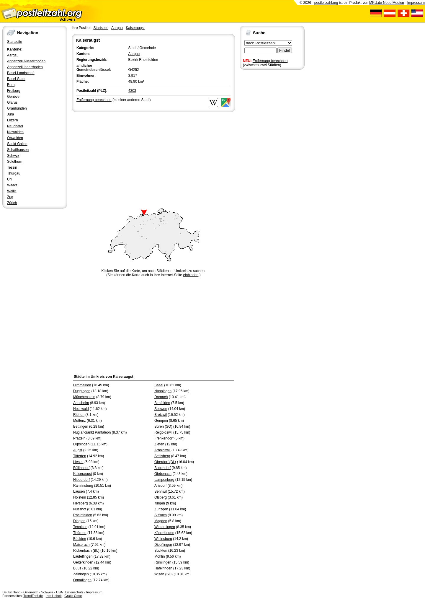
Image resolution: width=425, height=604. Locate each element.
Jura (10, 114)
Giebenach (162, 474)
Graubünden (17, 108)
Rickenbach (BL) (86, 550)
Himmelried (82, 385)
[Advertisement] (153, 157)
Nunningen (162, 391)
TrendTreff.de (33, 596)
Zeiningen (81, 574)
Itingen (159, 503)
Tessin (12, 167)
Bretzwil (160, 415)
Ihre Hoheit (54, 596)
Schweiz (47, 592)
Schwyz (13, 156)
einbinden (190, 275)
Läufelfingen (82, 556)
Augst (77, 450)
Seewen (160, 409)
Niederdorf (81, 480)
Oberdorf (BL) (165, 462)
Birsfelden (162, 403)
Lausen (79, 491)
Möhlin (159, 556)
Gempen (161, 421)
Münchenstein (84, 397)
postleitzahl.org (326, 3)
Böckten (79, 539)
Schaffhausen (18, 150)
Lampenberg (164, 480)
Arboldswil (162, 450)
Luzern (12, 120)
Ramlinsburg (83, 485)
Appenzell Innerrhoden (25, 67)
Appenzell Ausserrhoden (26, 61)
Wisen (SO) (163, 574)
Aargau (13, 55)
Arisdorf (160, 485)
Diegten (79, 521)
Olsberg (160, 497)
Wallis (12, 191)
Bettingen (80, 426)
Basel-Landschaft (21, 73)
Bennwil (160, 491)
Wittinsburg (163, 539)
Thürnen (79, 533)
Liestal (78, 462)
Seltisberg (162, 456)
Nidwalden (15, 132)
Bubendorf (162, 468)
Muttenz (79, 421)
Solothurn (14, 161)
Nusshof (79, 509)
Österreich (30, 592)
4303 (132, 91)
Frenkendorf (164, 438)
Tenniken (80, 527)
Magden (160, 521)
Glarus (12, 102)
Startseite (14, 42)
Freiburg (13, 91)
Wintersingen (164, 527)
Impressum (416, 3)
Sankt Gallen (17, 144)
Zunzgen (161, 509)
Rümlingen (162, 562)
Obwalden (15, 138)
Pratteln (79, 438)
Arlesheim (81, 403)
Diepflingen (163, 545)
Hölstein (79, 497)
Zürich (12, 203)
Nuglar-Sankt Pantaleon (92, 432)
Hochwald (81, 409)
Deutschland (11, 592)
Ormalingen (82, 580)
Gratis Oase (73, 596)
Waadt (12, 185)
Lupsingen (81, 444)
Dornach (161, 397)
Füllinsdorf (81, 468)
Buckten (160, 550)
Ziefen (159, 444)
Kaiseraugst (135, 28)
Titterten (79, 456)
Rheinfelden (82, 515)
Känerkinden (164, 533)
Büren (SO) (163, 426)
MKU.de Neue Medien (386, 3)
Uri (9, 179)
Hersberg (80, 503)
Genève (13, 97)
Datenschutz (74, 592)
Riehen (78, 415)
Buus (77, 568)
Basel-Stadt (16, 79)
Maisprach (81, 545)
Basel (158, 385)
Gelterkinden (83, 562)
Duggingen (81, 391)
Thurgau (13, 173)
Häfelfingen (163, 568)
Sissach (160, 515)
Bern (10, 85)
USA (59, 592)
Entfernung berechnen (270, 61)
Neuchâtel (15, 126)
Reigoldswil (163, 432)
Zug (10, 197)
